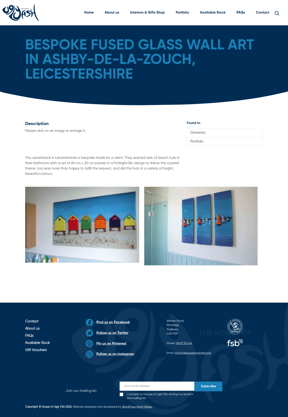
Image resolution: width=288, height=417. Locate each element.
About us (112, 12)
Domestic (198, 132)
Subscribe (208, 386)
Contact (262, 12)
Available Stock (213, 12)
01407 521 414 (184, 343)
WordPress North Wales (137, 406)
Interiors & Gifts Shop (147, 12)
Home (89, 12)
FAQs (241, 12)
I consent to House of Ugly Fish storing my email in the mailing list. (160, 396)
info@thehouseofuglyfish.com (193, 353)
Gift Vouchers (36, 350)
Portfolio (182, 12)
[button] (277, 12)
